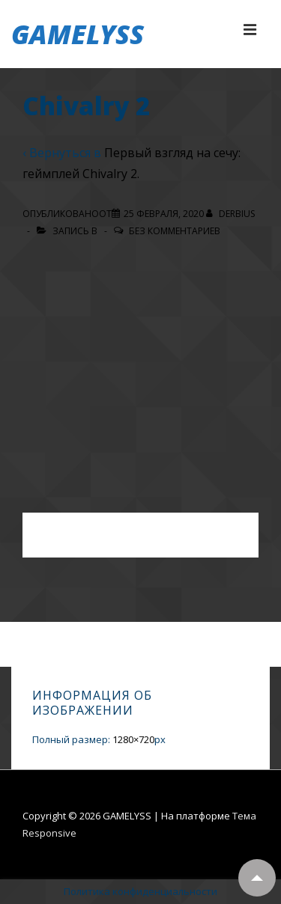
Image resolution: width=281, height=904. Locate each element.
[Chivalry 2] (164, 213)
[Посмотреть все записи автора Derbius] (230, 213)
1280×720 (133, 739)
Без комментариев (174, 231)
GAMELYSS (77, 34)
